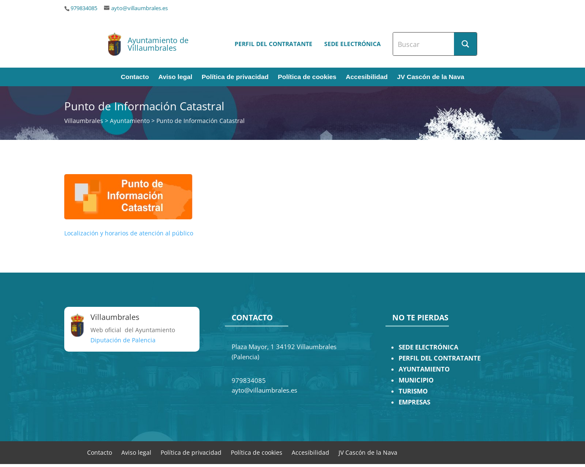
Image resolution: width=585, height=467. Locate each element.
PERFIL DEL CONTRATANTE (440, 358)
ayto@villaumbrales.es (139, 8)
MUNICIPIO (416, 380)
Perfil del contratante (273, 44)
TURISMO (413, 391)
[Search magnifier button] (465, 44)
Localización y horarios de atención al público (128, 233)
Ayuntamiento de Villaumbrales (158, 44)
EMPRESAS (414, 402)
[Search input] (424, 44)
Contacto (135, 77)
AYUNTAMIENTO (424, 369)
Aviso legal (175, 77)
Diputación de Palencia (123, 340)
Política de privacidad (235, 77)
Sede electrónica (352, 44)
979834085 (84, 8)
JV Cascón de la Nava (430, 77)
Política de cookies (307, 77)
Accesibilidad (367, 77)
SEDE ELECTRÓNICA (428, 347)
